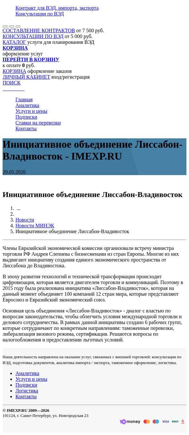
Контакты (26, 128)
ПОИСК (12, 82)
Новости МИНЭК (34, 225)
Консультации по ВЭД (39, 13)
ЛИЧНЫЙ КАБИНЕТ (26, 77)
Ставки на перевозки (38, 122)
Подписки (26, 117)
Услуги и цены (31, 111)
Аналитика (27, 105)
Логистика (26, 390)
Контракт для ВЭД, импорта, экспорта (57, 8)
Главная (24, 99)
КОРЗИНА (14, 71)
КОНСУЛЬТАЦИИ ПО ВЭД (33, 36)
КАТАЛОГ (14, 42)
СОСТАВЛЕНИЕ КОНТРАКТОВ (39, 30)
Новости (24, 219)
